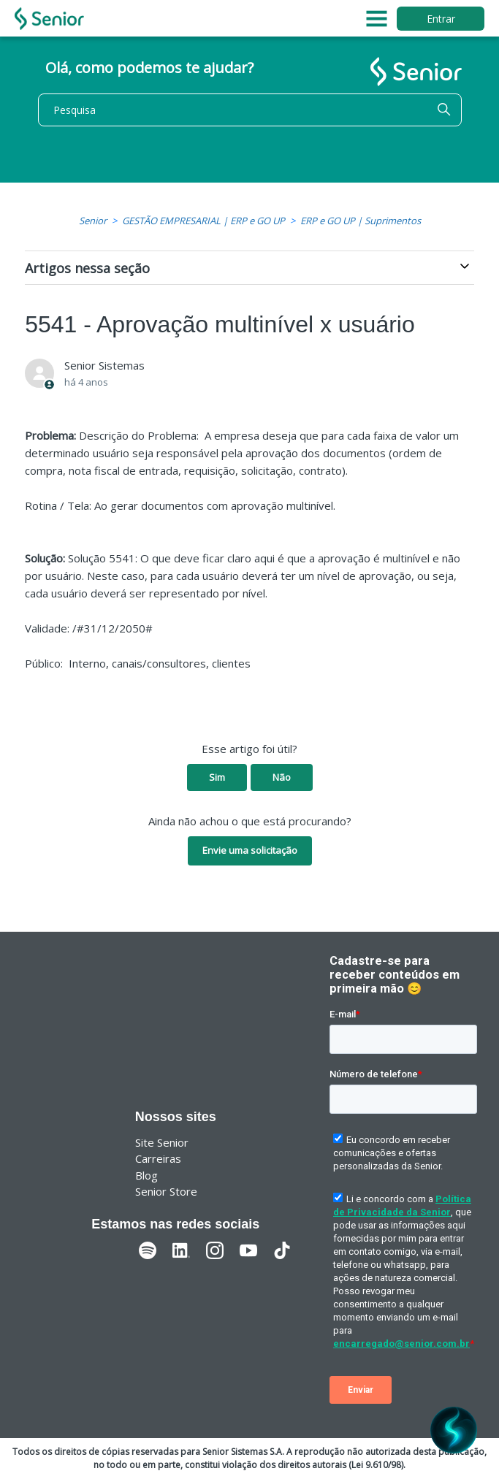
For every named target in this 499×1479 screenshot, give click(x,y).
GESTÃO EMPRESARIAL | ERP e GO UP (203, 220)
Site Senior (161, 1142)
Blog (146, 1175)
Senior (93, 220)
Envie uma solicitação (249, 850)
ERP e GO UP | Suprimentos (360, 220)
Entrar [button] (441, 19)
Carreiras (158, 1158)
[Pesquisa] (250, 109)
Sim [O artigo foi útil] (217, 777)
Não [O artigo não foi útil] (282, 777)
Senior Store (166, 1191)
